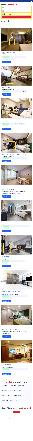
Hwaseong (20, 392)
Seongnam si (12, 400)
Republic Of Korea (11, 418)
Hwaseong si (4, 395)
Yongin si (13, 392)
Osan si (3, 367)
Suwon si (12, 395)
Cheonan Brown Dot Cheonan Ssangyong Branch (14, 154)
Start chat (16, 411)
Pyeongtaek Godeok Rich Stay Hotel (11, 291)
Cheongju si (11, 387)
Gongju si (20, 390)
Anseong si (19, 385)
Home (2, 418)
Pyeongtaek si (5, 223)
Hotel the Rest (5, 256)
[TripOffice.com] (4, 1)
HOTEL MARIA (5, 326)
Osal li (3, 387)
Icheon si (19, 395)
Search (16, 17)
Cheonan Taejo (6, 87)
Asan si (3, 189)
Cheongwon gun (5, 390)
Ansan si (18, 397)
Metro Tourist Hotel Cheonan (9, 52)
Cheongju (4, 259)
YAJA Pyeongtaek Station (8, 222)
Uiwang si (4, 400)
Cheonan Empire (6, 120)
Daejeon (3, 397)
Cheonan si (17, 418)
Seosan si (11, 397)
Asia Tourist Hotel (6, 364)
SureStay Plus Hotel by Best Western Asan (12, 186)
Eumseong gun (4, 392)
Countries (5, 418)
